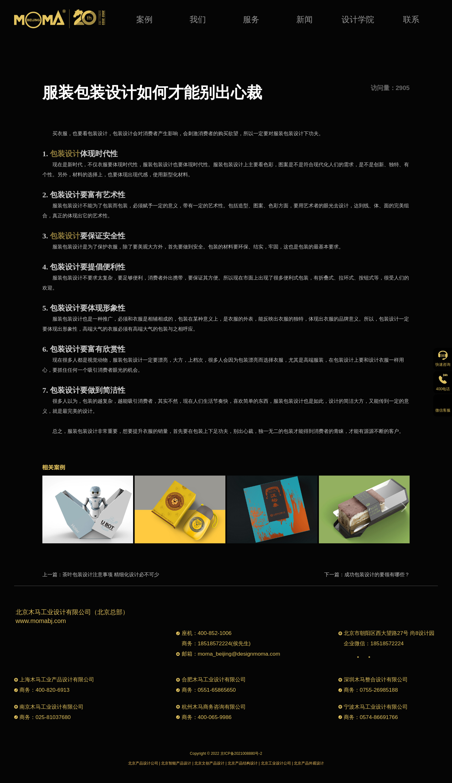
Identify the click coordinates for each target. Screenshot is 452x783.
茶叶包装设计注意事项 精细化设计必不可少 (110, 574)
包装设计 (65, 154)
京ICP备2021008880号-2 (241, 753)
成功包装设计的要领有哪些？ (377, 574)
